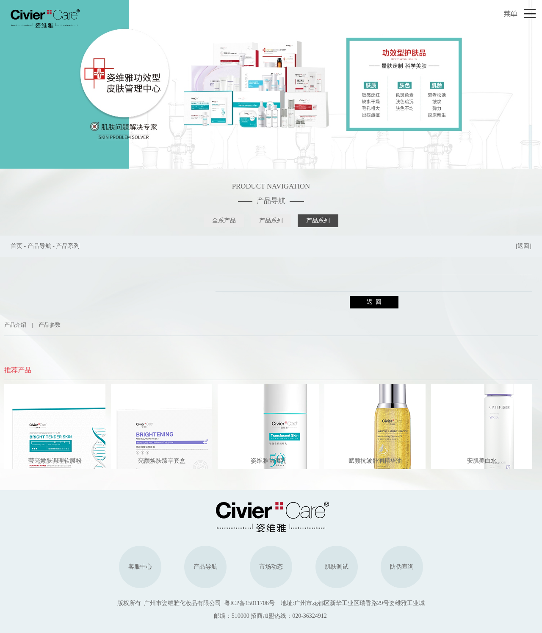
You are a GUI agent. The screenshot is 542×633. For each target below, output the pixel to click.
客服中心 (140, 567)
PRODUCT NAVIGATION (271, 186)
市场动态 (271, 567)
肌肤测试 (336, 567)
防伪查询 (402, 567)
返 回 (374, 302)
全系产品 (224, 220)
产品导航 (271, 201)
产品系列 (271, 220)
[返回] (523, 246)
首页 (16, 246)
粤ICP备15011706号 (249, 603)
